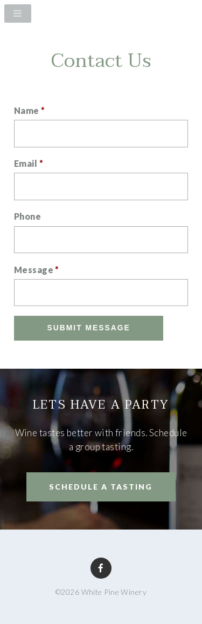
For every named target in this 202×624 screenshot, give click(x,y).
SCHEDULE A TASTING (100, 486)
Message (36, 269)
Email (28, 163)
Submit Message (88, 327)
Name (29, 110)
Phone (27, 216)
